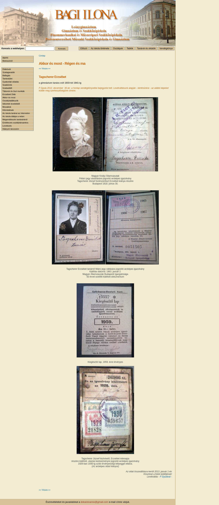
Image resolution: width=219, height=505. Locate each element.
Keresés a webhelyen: (13, 48)
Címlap (42, 56)
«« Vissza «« (44, 68)
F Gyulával (165, 476)
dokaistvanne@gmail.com (94, 502)
